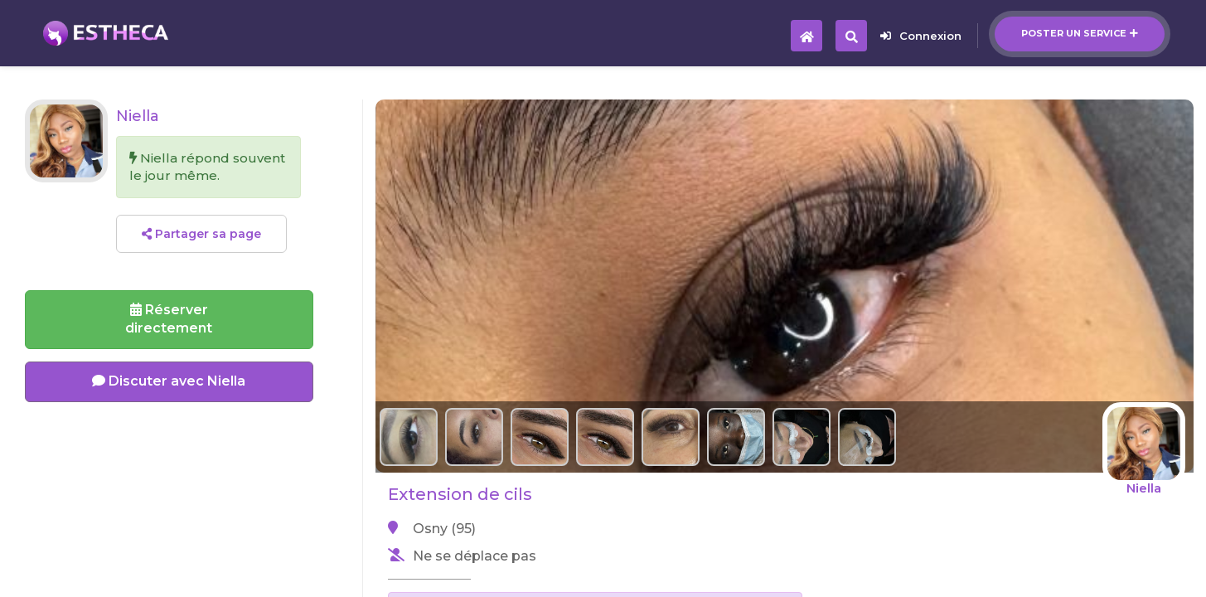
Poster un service (1079, 33)
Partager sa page (201, 233)
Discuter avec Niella (168, 381)
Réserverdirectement (168, 319)
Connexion (920, 35)
